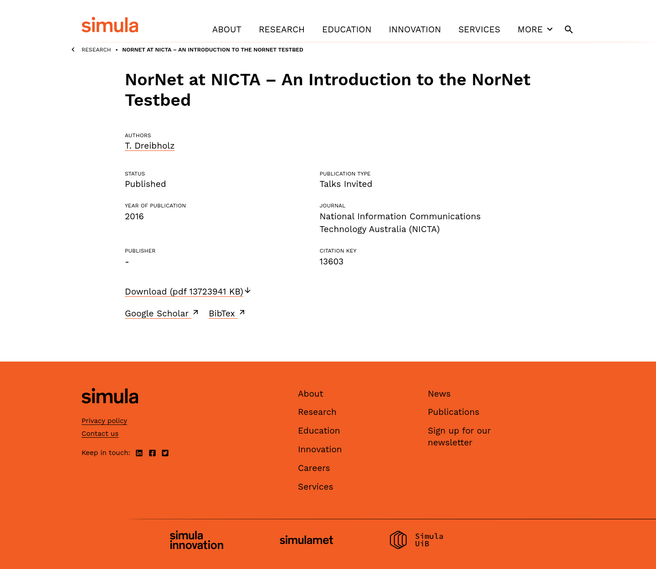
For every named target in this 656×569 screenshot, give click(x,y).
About (226, 29)
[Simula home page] (110, 411)
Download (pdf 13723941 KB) (188, 291)
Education (346, 29)
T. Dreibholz (149, 145)
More (536, 29)
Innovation (415, 29)
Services (479, 29)
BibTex (227, 313)
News (439, 393)
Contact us (100, 433)
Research (282, 29)
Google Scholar (162, 313)
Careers (314, 468)
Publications (453, 412)
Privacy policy (104, 421)
